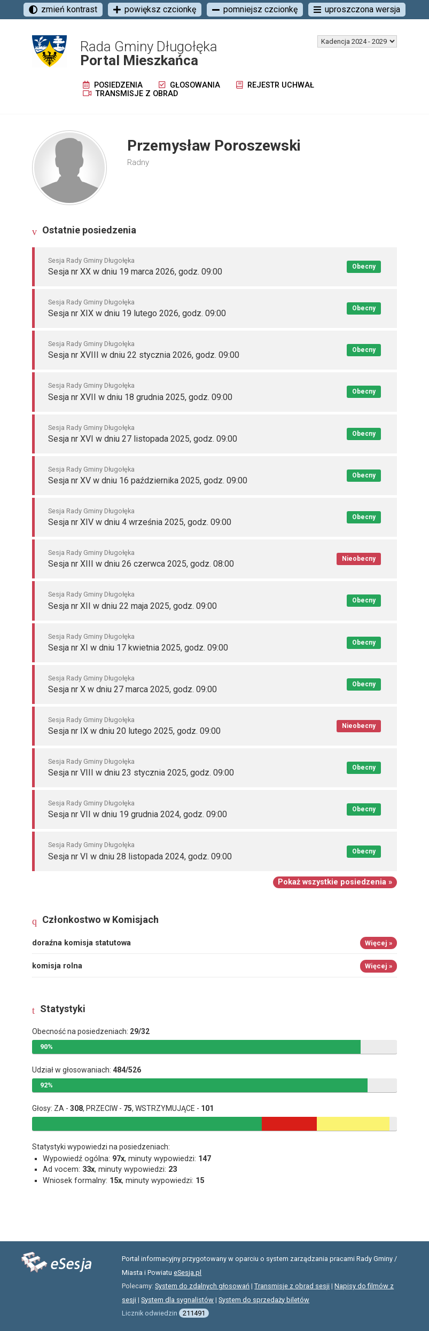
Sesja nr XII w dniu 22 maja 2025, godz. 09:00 (132, 606)
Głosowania (189, 85)
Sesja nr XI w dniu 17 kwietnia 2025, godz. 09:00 (138, 648)
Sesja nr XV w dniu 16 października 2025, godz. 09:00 (147, 480)
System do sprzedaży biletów (264, 1300)
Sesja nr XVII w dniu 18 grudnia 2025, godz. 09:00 (140, 397)
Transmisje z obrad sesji (292, 1286)
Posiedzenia (113, 85)
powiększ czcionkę (154, 9)
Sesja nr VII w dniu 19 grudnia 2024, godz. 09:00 (137, 814)
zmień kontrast (63, 9)
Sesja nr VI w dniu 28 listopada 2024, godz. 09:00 (140, 856)
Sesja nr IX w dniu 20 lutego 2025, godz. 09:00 (134, 731)
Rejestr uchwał (275, 85)
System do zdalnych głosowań (202, 1286)
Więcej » (378, 943)
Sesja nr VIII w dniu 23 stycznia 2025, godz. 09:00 (141, 773)
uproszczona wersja (357, 9)
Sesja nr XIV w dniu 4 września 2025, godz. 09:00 (139, 522)
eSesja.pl (187, 1273)
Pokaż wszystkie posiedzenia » (335, 882)
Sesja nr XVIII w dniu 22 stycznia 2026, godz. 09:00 (143, 355)
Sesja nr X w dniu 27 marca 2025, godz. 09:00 (132, 689)
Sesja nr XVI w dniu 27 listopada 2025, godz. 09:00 (142, 439)
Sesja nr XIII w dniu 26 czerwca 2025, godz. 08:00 (141, 564)
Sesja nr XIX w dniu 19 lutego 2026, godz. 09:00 (137, 313)
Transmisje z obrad (130, 93)
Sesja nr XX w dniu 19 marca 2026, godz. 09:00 (135, 272)
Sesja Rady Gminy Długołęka (91, 260)
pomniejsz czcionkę (255, 9)
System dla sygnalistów (177, 1300)
